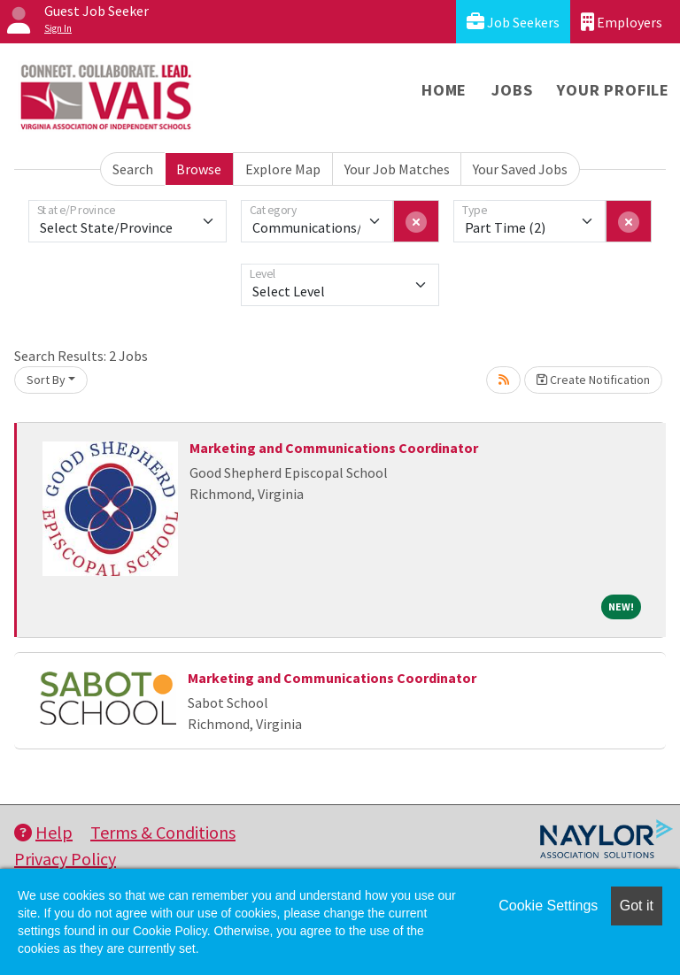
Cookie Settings (548, 905)
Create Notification (593, 380)
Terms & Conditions (163, 832)
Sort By (46, 380)
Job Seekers (513, 22)
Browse (198, 169)
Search (132, 169)
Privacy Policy (65, 859)
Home (444, 90)
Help (43, 832)
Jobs (511, 90)
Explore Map (283, 169)
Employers (621, 22)
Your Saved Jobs (520, 169)
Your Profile (613, 90)
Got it (636, 905)
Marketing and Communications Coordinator (333, 448)
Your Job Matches (397, 169)
